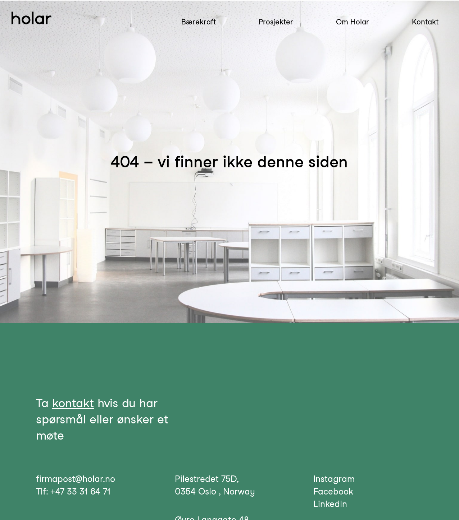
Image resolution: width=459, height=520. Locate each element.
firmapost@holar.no (75, 479)
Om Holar (352, 22)
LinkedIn (330, 504)
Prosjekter (276, 22)
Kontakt (425, 22)
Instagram (334, 479)
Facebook (333, 491)
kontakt (73, 403)
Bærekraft (198, 22)
